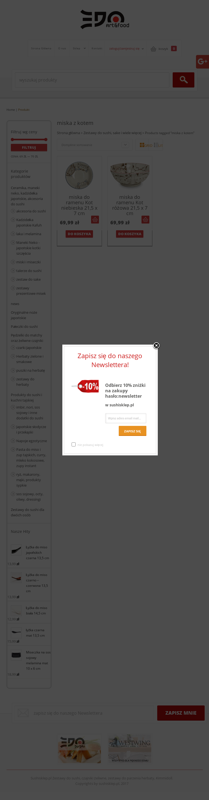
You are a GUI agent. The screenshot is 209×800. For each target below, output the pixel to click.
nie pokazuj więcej (87, 444)
